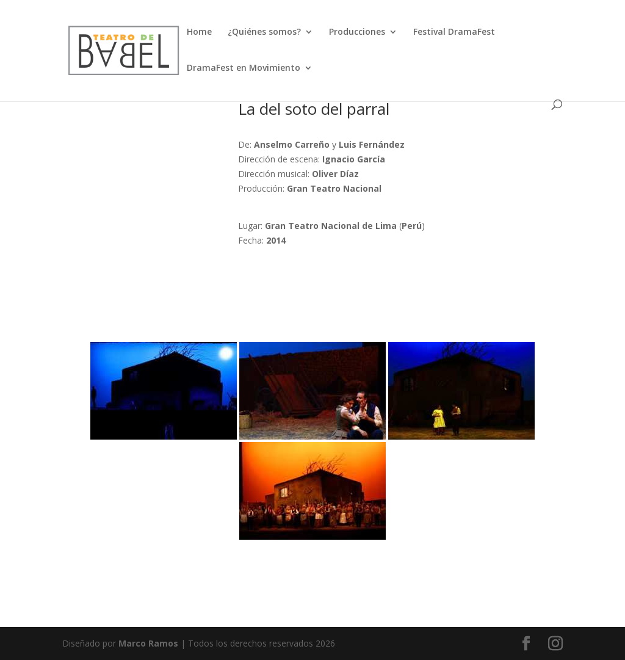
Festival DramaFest (454, 32)
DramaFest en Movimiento (243, 68)
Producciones (357, 32)
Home (199, 32)
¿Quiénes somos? (264, 32)
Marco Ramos (148, 643)
